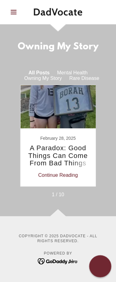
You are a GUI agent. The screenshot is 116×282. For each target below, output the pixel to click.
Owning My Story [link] (43, 78)
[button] (15, 12)
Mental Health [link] (72, 72)
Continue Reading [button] (58, 175)
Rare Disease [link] (84, 78)
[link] (58, 12)
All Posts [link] (38, 72)
